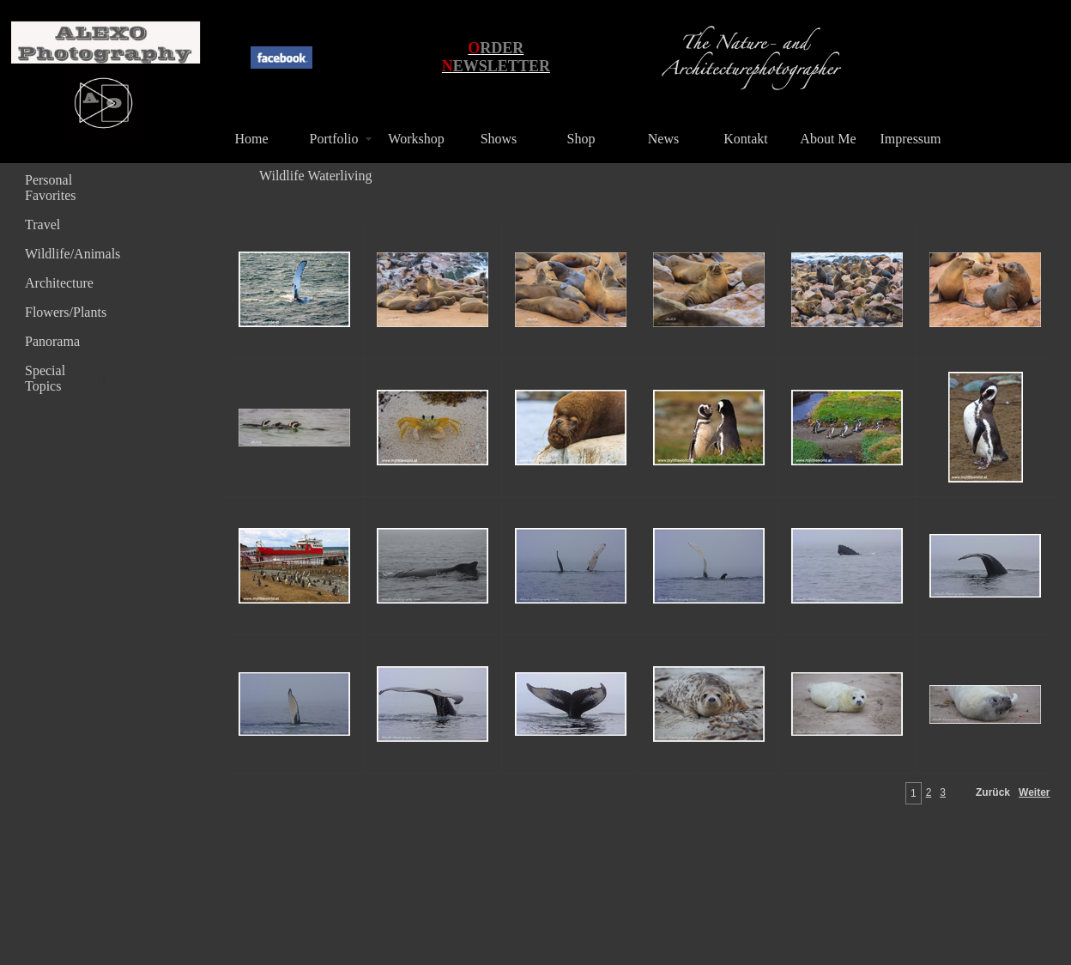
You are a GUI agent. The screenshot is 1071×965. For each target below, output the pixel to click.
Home (251, 138)
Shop (581, 138)
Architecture (59, 283)
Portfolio (334, 138)
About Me (828, 138)
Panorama (52, 341)
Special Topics (45, 378)
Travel (42, 224)
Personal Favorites (50, 188)
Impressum (910, 138)
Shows (499, 138)
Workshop (416, 138)
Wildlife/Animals (68, 253)
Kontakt (745, 138)
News (663, 138)
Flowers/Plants (65, 312)
